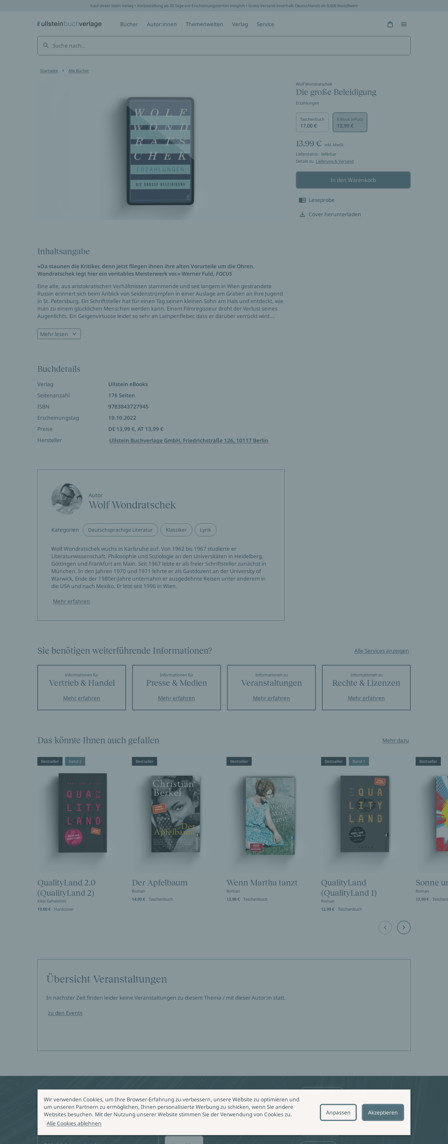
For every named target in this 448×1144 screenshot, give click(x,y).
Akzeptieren (383, 1112)
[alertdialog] (224, 1112)
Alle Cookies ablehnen (74, 1123)
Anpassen (338, 1112)
